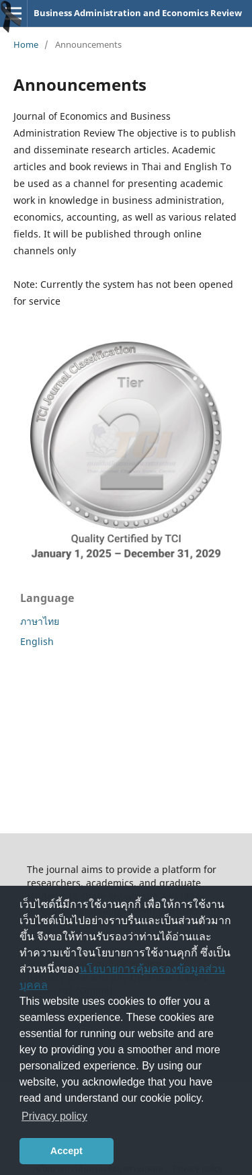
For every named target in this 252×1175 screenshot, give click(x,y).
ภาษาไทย (39, 621)
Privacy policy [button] (54, 1116)
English (37, 641)
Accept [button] (66, 1150)
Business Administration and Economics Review (138, 13)
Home (25, 44)
